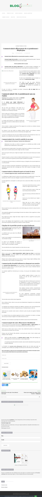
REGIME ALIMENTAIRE (28, 13)
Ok (35, 496)
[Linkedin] (7, 385)
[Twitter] (5, 385)
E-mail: (2, 439)
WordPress (27, 494)
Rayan (13, 53)
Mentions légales (4, 487)
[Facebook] (3, 385)
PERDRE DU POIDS (10, 13)
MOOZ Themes (18, 494)
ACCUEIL (3, 13)
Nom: (2, 435)
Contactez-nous (4, 484)
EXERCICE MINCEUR (18, 13)
